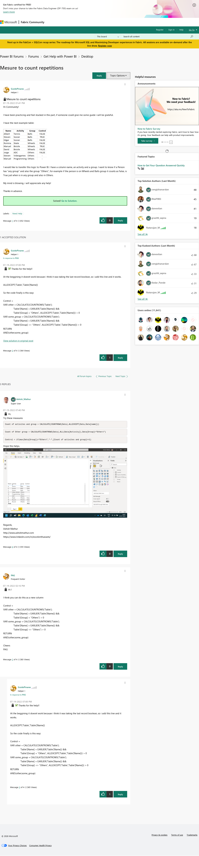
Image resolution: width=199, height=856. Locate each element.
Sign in (171, 29)
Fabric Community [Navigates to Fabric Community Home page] (32, 22)
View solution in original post (18, 340)
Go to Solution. (69, 200)
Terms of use (177, 835)
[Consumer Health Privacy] (40, 846)
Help (181, 29)
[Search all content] (158, 36)
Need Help (17, 213)
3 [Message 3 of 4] (12, 350)
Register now (105, 45)
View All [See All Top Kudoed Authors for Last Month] (143, 299)
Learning (117, 22)
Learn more (9, 11)
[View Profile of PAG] (13, 575)
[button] (99, 75)
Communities (91, 22)
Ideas (77, 22)
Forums (51, 22)
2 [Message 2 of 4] (12, 659)
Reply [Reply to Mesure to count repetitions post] (120, 220)
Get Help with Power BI (60, 56)
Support (130, 22)
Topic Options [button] (117, 75)
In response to (11, 258)
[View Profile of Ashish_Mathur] (23, 399)
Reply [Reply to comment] (120, 357)
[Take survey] (148, 141)
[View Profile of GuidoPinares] (17, 88)
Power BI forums (12, 56)
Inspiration (65, 22)
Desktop (87, 56)
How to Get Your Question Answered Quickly (161, 165)
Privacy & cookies (159, 835)
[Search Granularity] (108, 36)
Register (160, 29)
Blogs (105, 22)
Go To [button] (191, 29)
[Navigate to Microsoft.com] (8, 22)
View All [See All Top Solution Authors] (143, 234)
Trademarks (192, 835)
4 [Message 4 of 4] (12, 547)
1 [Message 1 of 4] (12, 220)
